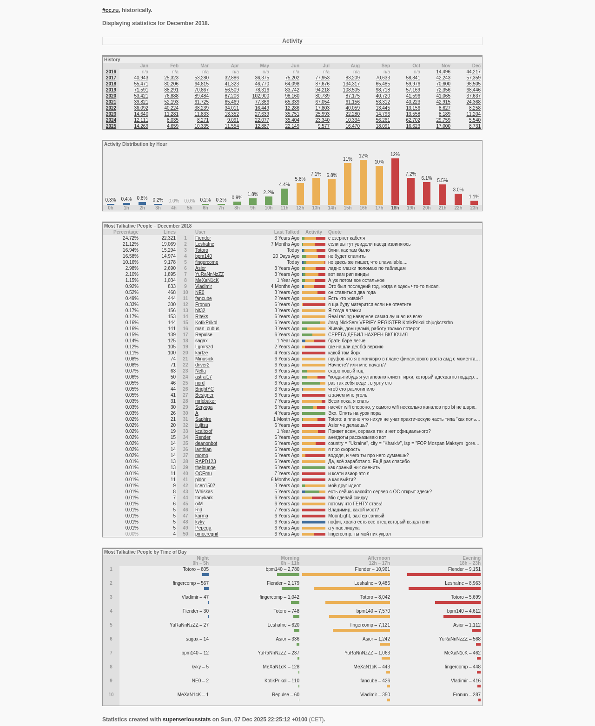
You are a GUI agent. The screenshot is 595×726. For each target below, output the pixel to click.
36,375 (262, 77)
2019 (111, 89)
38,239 (201, 108)
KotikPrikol (206, 322)
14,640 (141, 114)
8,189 (444, 114)
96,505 (473, 83)
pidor (200, 479)
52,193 (171, 102)
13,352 (232, 114)
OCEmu (203, 473)
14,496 (443, 71)
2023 (111, 114)
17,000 (443, 126)
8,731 (475, 126)
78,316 (262, 89)
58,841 (413, 77)
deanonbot (206, 443)
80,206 (171, 83)
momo (201, 455)
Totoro (201, 250)
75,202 (292, 77)
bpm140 (203, 256)
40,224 (171, 108)
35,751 (292, 114)
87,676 (322, 83)
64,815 (201, 83)
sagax (201, 340)
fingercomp (206, 262)
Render (203, 437)
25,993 (322, 114)
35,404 (292, 120)
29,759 (443, 120)
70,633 (383, 77)
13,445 (383, 108)
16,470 (352, 126)
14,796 (383, 114)
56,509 (232, 89)
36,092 (141, 108)
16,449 (262, 108)
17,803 (322, 108)
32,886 (232, 77)
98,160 (292, 95)
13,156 (413, 108)
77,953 (322, 77)
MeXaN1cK (207, 280)
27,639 (262, 114)
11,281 (171, 114)
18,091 (383, 126)
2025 (111, 126)
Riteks (201, 316)
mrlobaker (205, 401)
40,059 (352, 108)
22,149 (292, 126)
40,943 (141, 77)
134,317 (351, 83)
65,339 (292, 102)
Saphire (203, 419)
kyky (200, 521)
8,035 (172, 120)
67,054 (322, 102)
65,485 (383, 83)
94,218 (322, 89)
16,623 (413, 126)
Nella (200, 370)
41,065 (443, 95)
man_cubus (207, 328)
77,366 (262, 102)
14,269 (141, 126)
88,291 (171, 89)
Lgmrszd (204, 346)
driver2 (202, 364)
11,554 (232, 126)
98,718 (383, 89)
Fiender (203, 238)
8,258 (475, 108)
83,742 (292, 89)
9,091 (233, 120)
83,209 (352, 77)
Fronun (202, 304)
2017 (111, 77)
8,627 (444, 108)
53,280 (201, 77)
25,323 (171, 77)
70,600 (443, 83)
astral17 (203, 376)
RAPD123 (205, 461)
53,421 (141, 95)
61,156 (352, 102)
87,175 (352, 95)
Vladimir (203, 286)
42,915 (443, 102)
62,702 (413, 120)
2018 (111, 83)
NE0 (199, 292)
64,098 (292, 83)
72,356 (443, 89)
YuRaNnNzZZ (209, 274)
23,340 (322, 120)
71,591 (141, 89)
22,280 (352, 114)
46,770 (262, 83)
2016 (111, 71)
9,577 (324, 126)
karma (201, 515)
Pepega (203, 527)
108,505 (351, 89)
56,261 (383, 120)
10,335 (201, 126)
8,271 (203, 120)
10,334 (352, 120)
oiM (199, 503)
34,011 (232, 108)
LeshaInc (204, 244)
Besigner (204, 395)
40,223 (413, 102)
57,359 (473, 77)
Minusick (204, 358)
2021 (111, 102)
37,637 (473, 95)
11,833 (201, 114)
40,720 (383, 95)
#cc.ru (110, 10)
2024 (111, 120)
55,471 (141, 83)
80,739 (322, 95)
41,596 (413, 95)
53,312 (383, 102)
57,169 (413, 89)
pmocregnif (206, 533)
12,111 (141, 120)
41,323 (232, 83)
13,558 (413, 114)
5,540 (475, 120)
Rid (198, 509)
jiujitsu (201, 425)
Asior (200, 268)
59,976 (413, 83)
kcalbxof (203, 431)
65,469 (232, 102)
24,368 (473, 102)
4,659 (172, 126)
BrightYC (204, 389)
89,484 (201, 95)
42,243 (443, 77)
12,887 (262, 126)
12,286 (292, 108)
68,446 (473, 89)
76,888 (171, 95)
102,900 (260, 95)
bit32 (200, 310)
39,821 (141, 102)
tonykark (204, 497)
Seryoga (203, 407)
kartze (201, 352)
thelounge (205, 467)
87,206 (232, 95)
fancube (203, 298)
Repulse (203, 334)
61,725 (201, 102)
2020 (111, 95)
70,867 (201, 89)
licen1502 (205, 485)
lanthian (203, 449)
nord (200, 383)
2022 (111, 108)
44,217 (473, 71)
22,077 (262, 120)
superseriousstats (187, 719)
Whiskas (204, 491)
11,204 (473, 114)
